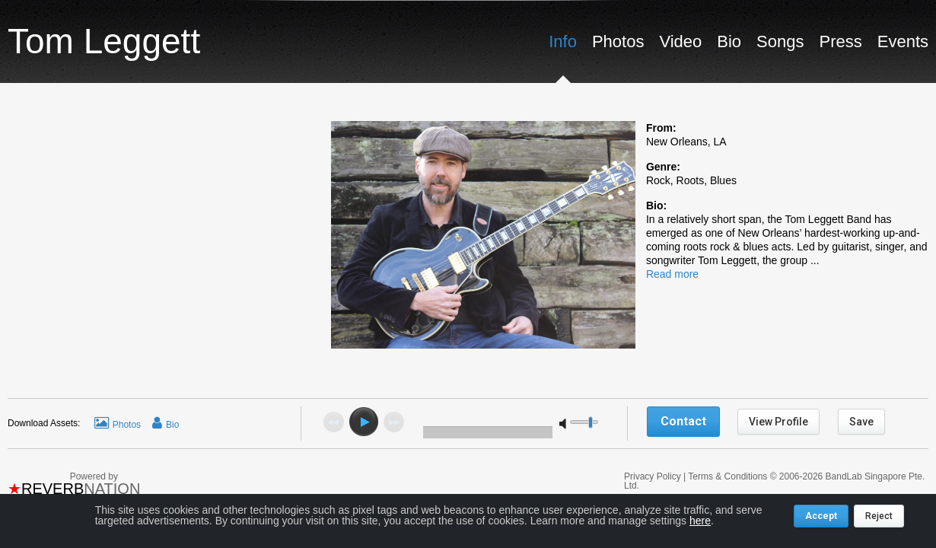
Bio (729, 41)
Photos (618, 41)
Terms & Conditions (727, 476)
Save (861, 422)
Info (563, 41)
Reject (879, 516)
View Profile (778, 422)
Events (902, 41)
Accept (821, 516)
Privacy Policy (653, 476)
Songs (780, 41)
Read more (672, 274)
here (700, 521)
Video (680, 41)
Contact (683, 421)
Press (840, 41)
